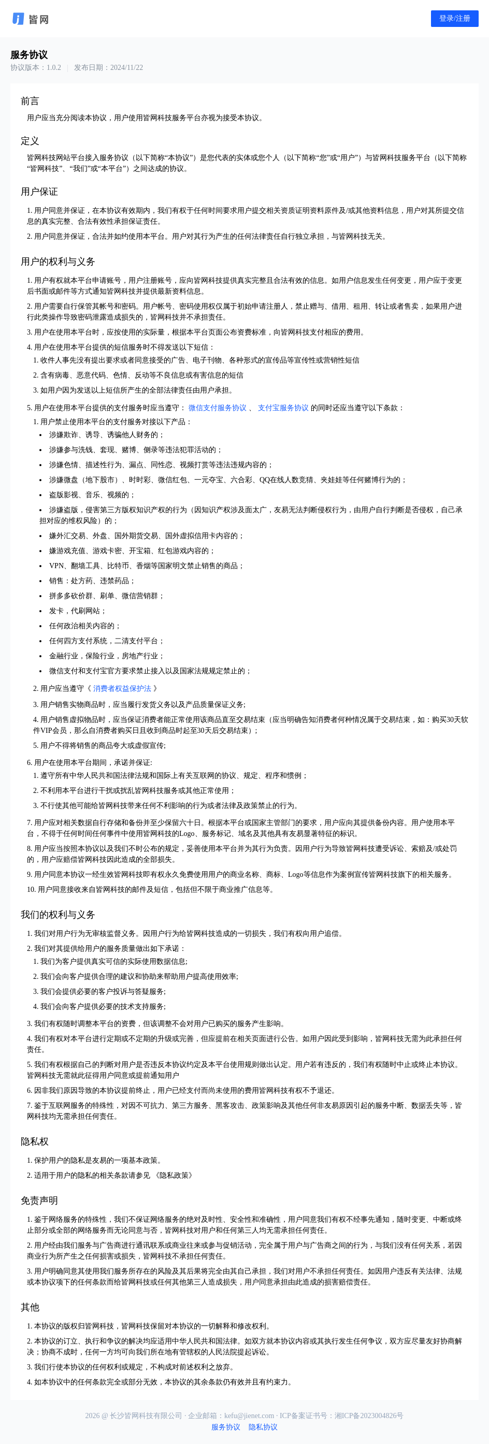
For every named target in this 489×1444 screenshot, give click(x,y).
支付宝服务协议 (283, 408)
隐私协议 (263, 1427)
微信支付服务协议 (218, 408)
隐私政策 (174, 1175)
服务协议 (225, 1427)
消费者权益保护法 (122, 688)
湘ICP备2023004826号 (369, 1416)
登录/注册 (454, 18)
